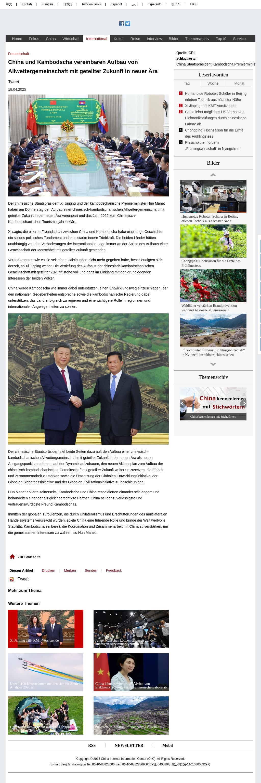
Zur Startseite (29, 557)
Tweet (13, 82)
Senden (91, 570)
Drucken (48, 570)
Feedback (114, 570)
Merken (70, 570)
